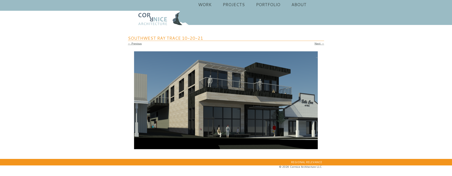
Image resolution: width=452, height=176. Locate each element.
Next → (319, 43)
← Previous (135, 43)
